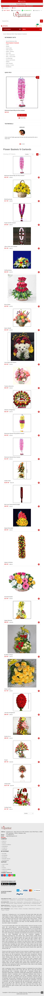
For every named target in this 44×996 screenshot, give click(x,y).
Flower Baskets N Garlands (21, 34)
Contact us (36, 10)
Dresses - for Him (10, 65)
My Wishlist (4, 855)
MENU (24, 29)
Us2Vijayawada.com (28, 900)
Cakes (7, 44)
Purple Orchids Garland (10, 222)
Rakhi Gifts (20, 906)
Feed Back (4, 849)
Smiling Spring (7, 270)
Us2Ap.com (14, 898)
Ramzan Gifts (33, 905)
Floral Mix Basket (8, 596)
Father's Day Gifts (27, 903)
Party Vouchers (9, 63)
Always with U (7, 689)
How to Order (5, 864)
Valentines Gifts (35, 902)
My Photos (4, 857)
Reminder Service (6, 858)
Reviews (4, 842)
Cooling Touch (7, 807)
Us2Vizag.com (37, 900)
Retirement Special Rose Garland (12, 457)
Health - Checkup (10, 51)
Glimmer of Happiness (9, 409)
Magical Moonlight (8, 528)
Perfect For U (7, 736)
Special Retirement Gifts (11, 41)
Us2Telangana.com (22, 898)
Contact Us (4, 848)
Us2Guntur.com (20, 900)
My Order (4, 853)
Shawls (7, 46)
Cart (36, 26)
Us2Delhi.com (13, 900)
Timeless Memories (9, 386)
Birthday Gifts (13, 902)
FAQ (3, 866)
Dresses (7, 910)
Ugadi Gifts (14, 906)
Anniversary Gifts (27, 902)
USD (14, 8)
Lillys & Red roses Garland (10, 246)
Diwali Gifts (27, 905)
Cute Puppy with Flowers (10, 362)
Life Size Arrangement (9, 712)
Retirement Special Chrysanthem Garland (14, 433)
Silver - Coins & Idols (10, 56)
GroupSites (5, 8)
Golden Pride (7, 480)
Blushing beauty (8, 199)
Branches (3, 837)
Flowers (16, 908)
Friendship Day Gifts (36, 903)
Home (4, 34)
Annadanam (8, 66)
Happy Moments (8, 620)
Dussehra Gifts (20, 905)
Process (4, 867)
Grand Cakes (9, 48)
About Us (4, 841)
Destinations (5, 846)
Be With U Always (8, 654)
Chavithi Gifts (13, 905)
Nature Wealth (7, 328)
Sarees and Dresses (10, 60)
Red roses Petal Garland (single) (12, 504)
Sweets (20, 908)
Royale (6, 760)
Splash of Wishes (8, 562)
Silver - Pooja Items (10, 54)
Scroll (42, 992)
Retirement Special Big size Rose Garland (14, 175)
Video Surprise (9, 49)
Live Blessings (9, 58)
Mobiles (7, 61)
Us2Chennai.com (5, 900)
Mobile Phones (32, 908)
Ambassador (7, 783)
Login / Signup (6, 10)
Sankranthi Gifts (7, 906)
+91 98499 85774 (26, 10)
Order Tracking (15, 10)
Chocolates (25, 908)
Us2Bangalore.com (31, 898)
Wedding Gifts (20, 902)
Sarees (2, 910)
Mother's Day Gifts (18, 903)
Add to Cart (23, 115)
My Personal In (5, 860)
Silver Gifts (8, 53)
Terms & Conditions (6, 844)
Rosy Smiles (7, 304)
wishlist (40, 26)
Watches (38, 908)
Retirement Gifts (10, 34)
